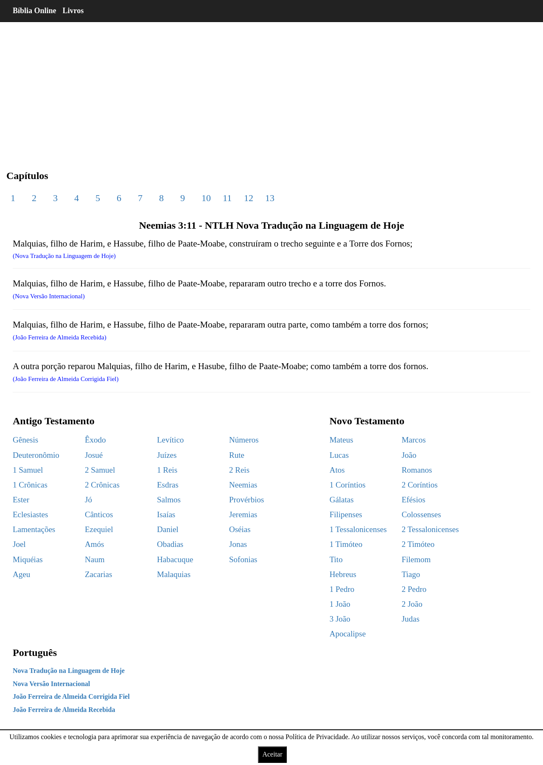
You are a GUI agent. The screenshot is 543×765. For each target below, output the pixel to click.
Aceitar (272, 754)
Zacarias (98, 574)
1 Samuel (28, 469)
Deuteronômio (36, 455)
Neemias (243, 484)
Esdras (168, 484)
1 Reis (167, 469)
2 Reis (239, 469)
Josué (94, 455)
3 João (340, 618)
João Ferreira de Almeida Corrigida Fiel (71, 696)
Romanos (417, 469)
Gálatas (342, 499)
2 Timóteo (418, 544)
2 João (412, 604)
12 (248, 198)
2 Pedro (414, 589)
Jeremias (243, 514)
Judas (411, 618)
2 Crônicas (102, 484)
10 (206, 198)
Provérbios (246, 499)
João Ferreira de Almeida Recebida (64, 709)
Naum (94, 559)
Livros (73, 10)
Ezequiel (99, 529)
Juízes (166, 455)
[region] (271, 89)
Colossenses (421, 514)
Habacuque (175, 559)
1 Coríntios (348, 484)
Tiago (411, 574)
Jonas (238, 544)
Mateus (341, 439)
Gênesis (25, 439)
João (409, 455)
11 (227, 198)
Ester (21, 499)
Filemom (416, 559)
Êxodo (95, 439)
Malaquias (173, 574)
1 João (340, 604)
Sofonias (243, 559)
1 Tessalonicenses (358, 529)
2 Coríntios (420, 484)
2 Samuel (100, 469)
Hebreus (343, 574)
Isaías (166, 514)
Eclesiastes (30, 514)
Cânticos (99, 514)
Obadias (170, 544)
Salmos (169, 499)
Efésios (413, 499)
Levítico (170, 439)
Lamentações (34, 529)
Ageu (21, 574)
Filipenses (346, 514)
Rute (236, 455)
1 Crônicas (30, 484)
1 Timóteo (346, 544)
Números (244, 439)
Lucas (339, 455)
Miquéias (28, 559)
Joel (19, 544)
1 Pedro (342, 589)
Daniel (168, 529)
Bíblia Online (34, 10)
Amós (94, 544)
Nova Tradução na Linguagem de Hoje (69, 670)
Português (35, 652)
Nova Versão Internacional (51, 683)
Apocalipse (348, 633)
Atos (337, 469)
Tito (336, 559)
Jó (88, 499)
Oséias (240, 529)
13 (269, 198)
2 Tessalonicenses (430, 529)
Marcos (414, 439)
